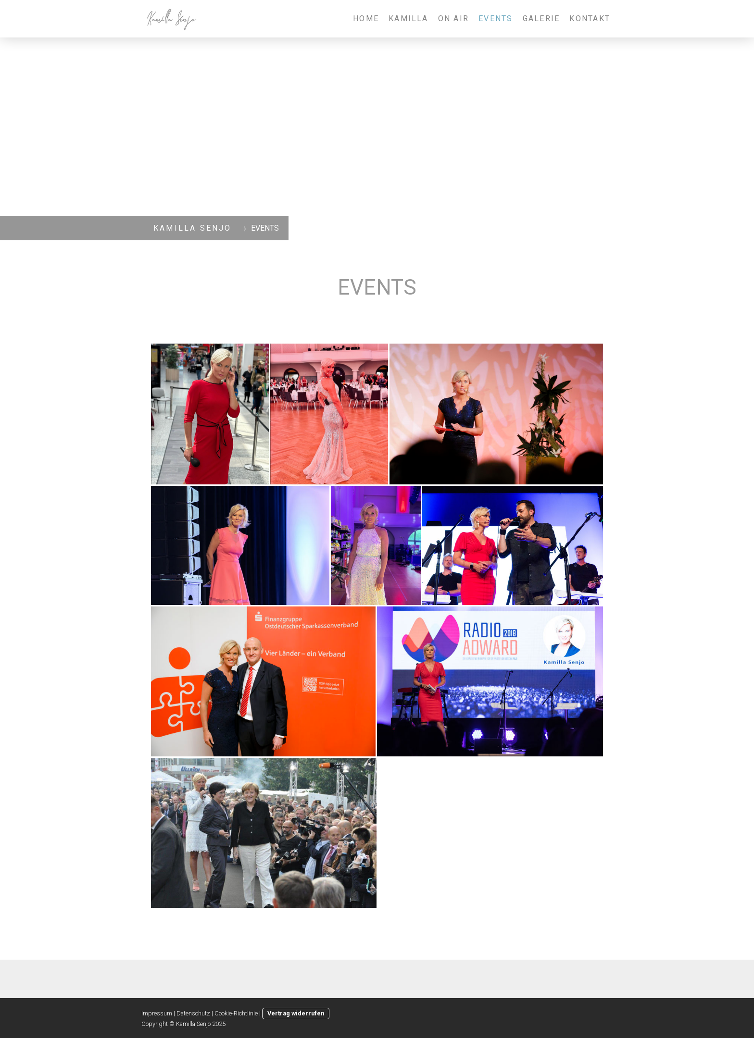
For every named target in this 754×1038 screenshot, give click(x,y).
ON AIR (453, 18)
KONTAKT (589, 18)
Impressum (156, 1013)
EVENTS (495, 18)
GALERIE (541, 18)
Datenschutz (193, 1013)
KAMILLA (408, 18)
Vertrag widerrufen (295, 1013)
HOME (366, 18)
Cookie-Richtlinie (236, 1013)
